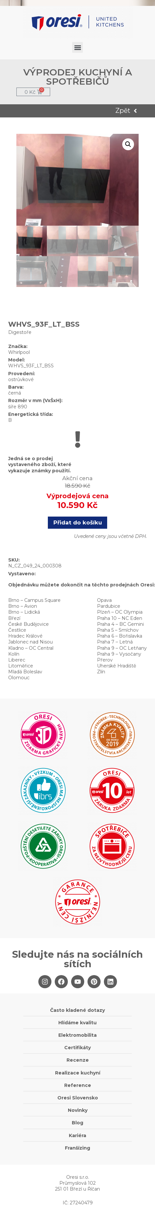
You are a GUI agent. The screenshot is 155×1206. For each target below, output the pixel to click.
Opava (104, 600)
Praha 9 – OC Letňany (122, 648)
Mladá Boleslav (25, 672)
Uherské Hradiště (116, 666)
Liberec (16, 660)
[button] (77, 47)
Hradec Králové (25, 636)
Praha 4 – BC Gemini (120, 624)
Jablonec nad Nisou (30, 642)
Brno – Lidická (24, 612)
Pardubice (108, 606)
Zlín (101, 672)
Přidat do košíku (77, 522)
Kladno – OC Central (30, 648)
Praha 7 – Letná (115, 642)
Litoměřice (20, 666)
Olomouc (18, 678)
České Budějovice (28, 624)
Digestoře (19, 332)
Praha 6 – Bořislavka (119, 636)
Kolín (13, 654)
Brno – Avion (22, 606)
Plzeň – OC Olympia (120, 612)
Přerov (105, 660)
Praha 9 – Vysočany (119, 654)
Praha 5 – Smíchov (118, 630)
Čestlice (17, 630)
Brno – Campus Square (34, 600)
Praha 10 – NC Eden (119, 618)
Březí (14, 618)
